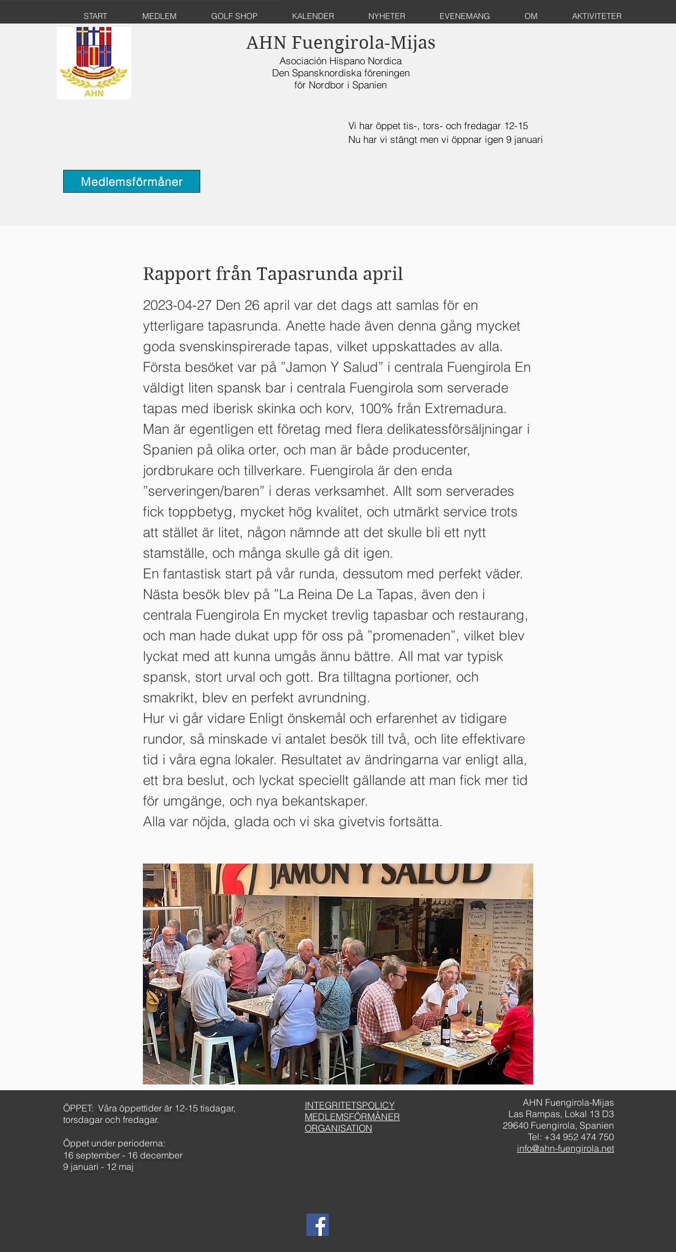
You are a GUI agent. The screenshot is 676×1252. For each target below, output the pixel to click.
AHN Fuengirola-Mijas (341, 42)
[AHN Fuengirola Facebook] (317, 1225)
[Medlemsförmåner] (131, 181)
